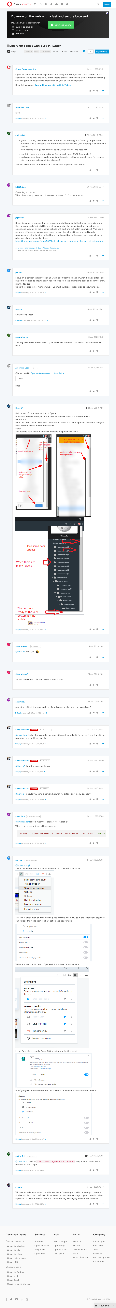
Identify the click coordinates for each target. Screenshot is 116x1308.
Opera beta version (16, 1258)
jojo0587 (19, 218)
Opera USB (12, 1262)
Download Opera (63, 25)
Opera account (42, 1245)
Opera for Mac (14, 1250)
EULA (75, 1253)
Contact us (98, 1261)
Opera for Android (15, 1272)
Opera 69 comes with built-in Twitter (53, 85)
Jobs (95, 1249)
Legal (76, 1234)
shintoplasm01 (22, 646)
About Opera (99, 1241)
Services (40, 1234)
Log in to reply (101, 52)
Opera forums (60, 1249)
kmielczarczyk (22, 730)
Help (56, 1234)
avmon (18, 1187)
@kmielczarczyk (33, 816)
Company (99, 1234)
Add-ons (39, 1241)
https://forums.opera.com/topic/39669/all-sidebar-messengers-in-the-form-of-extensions (59, 241)
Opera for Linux (14, 1254)
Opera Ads (40, 1253)
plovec (18, 272)
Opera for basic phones (18, 1284)
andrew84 (20, 135)
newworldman (21, 337)
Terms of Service (81, 1257)
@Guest (34, 368)
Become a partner (101, 1257)
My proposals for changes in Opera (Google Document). (37, 248)
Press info (98, 1245)
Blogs (13, 51)
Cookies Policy (80, 1249)
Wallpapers (40, 1249)
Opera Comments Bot (25, 69)
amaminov (20, 702)
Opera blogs (59, 1245)
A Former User (22, 107)
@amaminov (45, 729)
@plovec (44, 788)
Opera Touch (13, 1280)
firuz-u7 (19, 309)
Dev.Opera (59, 1253)
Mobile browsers (13, 1267)
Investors (97, 1253)
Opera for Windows (16, 1246)
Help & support (61, 1241)
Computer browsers (15, 1241)
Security (77, 1241)
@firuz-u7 (35, 646)
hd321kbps (20, 187)
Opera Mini (12, 1276)
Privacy (76, 1245)
